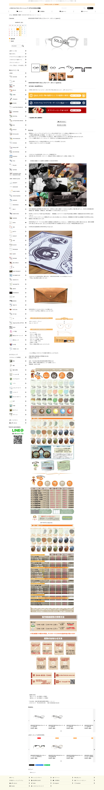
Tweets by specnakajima (14, 427)
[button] (37, 42)
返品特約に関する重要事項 (35, 117)
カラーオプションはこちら (46, 522)
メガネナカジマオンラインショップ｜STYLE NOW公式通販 (25, 8)
